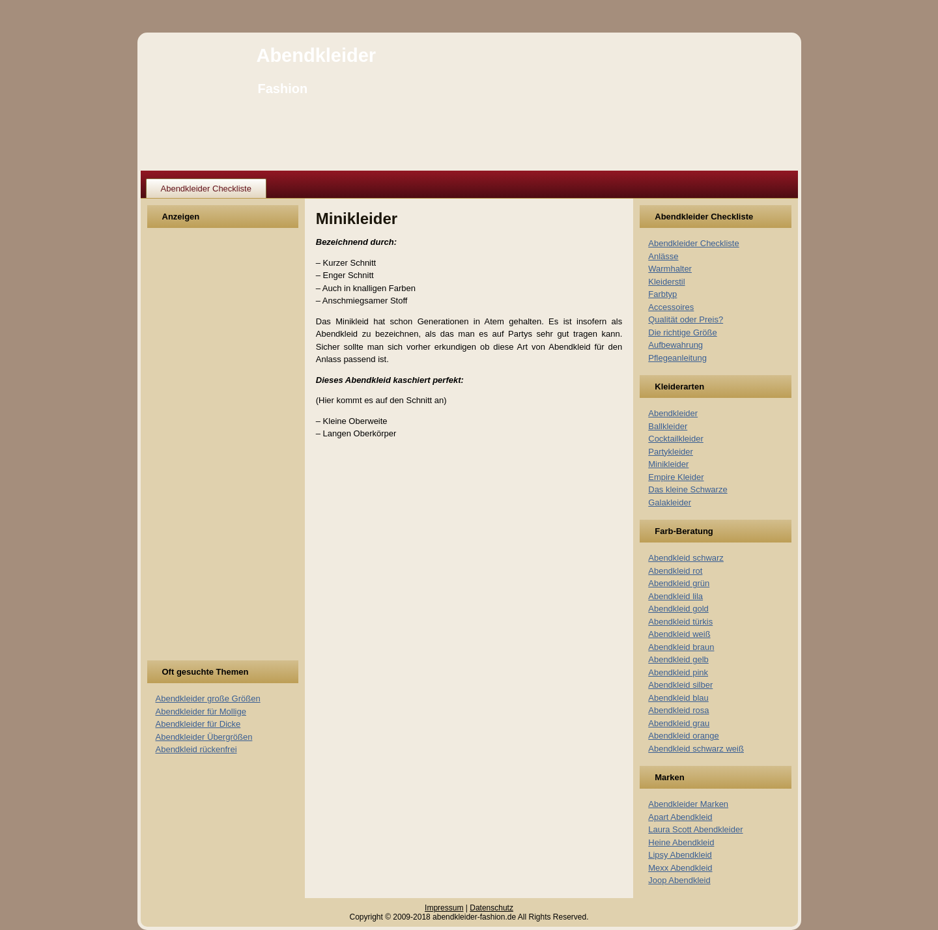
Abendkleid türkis (680, 622)
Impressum (444, 907)
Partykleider (670, 452)
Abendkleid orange (683, 735)
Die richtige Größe (682, 332)
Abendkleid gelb (678, 659)
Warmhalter (670, 269)
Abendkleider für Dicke (198, 724)
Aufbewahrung (675, 345)
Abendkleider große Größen (208, 698)
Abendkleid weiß (679, 634)
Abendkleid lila (675, 596)
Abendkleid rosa (678, 710)
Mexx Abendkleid (680, 868)
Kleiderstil (666, 282)
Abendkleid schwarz (686, 558)
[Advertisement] (204, 452)
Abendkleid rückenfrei (196, 749)
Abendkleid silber (680, 685)
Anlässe (663, 256)
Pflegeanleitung (677, 358)
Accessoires (671, 307)
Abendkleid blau (678, 698)
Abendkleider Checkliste (206, 188)
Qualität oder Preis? (685, 319)
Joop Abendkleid (679, 880)
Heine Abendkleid (681, 842)
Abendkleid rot (675, 571)
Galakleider (669, 502)
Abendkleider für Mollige (201, 711)
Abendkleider (316, 55)
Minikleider (668, 464)
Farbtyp (662, 294)
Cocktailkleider (676, 439)
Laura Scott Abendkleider (695, 829)
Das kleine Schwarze (687, 489)
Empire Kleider (676, 477)
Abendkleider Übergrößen (204, 737)
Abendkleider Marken (688, 804)
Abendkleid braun (681, 647)
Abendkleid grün (678, 583)
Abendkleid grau (678, 723)
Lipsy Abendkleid (680, 855)
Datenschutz (491, 907)
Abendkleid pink (678, 672)
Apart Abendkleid (680, 817)
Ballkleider (667, 426)
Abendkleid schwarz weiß (696, 749)
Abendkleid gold (678, 608)
